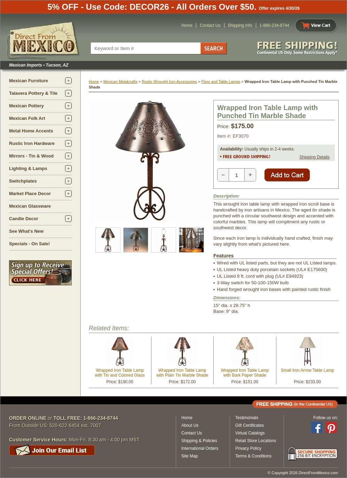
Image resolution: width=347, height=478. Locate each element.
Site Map (189, 456)
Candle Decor (23, 218)
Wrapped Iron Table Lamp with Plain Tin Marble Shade (182, 373)
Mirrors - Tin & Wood (31, 156)
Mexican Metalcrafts (120, 81)
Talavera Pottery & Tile (33, 93)
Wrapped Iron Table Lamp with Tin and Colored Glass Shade (120, 375)
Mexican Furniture (28, 80)
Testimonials (246, 417)
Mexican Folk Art (27, 118)
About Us (189, 425)
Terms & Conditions (253, 456)
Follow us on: (325, 417)
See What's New (26, 231)
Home (186, 25)
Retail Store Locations (255, 440)
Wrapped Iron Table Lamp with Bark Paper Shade (245, 373)
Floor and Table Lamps (221, 81)
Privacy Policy (248, 448)
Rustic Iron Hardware (32, 143)
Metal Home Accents (31, 130)
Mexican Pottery (26, 105)
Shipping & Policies (199, 440)
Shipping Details (314, 157)
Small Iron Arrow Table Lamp (307, 370)
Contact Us (210, 25)
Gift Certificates (249, 425)
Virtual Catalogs (250, 433)
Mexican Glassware (30, 206)
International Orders (199, 448)
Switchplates (23, 181)
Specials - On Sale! (29, 243)
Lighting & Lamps (28, 168)
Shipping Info (240, 25)
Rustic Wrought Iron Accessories (169, 81)
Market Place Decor (30, 193)
